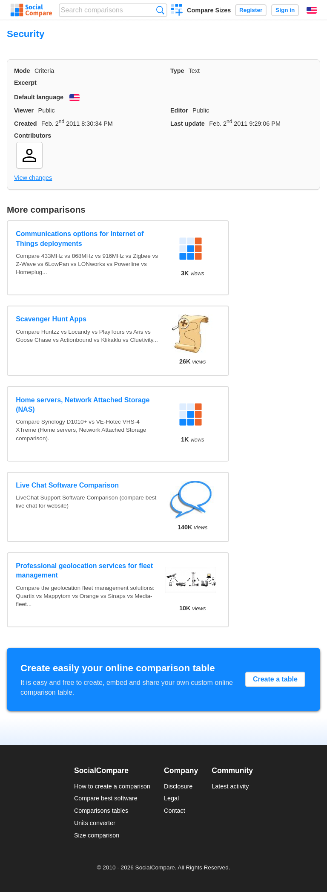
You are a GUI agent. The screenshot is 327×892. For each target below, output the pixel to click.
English (312, 10)
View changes (33, 177)
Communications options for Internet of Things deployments (79, 238)
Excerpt (25, 82)
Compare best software (106, 798)
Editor (179, 110)
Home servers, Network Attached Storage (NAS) (82, 404)
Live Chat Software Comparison (67, 485)
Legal (171, 798)
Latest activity (230, 786)
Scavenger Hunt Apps (51, 319)
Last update (187, 123)
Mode (22, 70)
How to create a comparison (112, 786)
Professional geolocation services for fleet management (84, 570)
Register (250, 10)
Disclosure (178, 786)
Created (25, 123)
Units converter (94, 823)
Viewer (24, 110)
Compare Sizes (209, 10)
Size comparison (96, 835)
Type (177, 70)
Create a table (275, 679)
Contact (174, 810)
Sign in (285, 10)
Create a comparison (177, 11)
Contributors (32, 135)
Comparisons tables (101, 810)
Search (160, 10)
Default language (38, 97)
